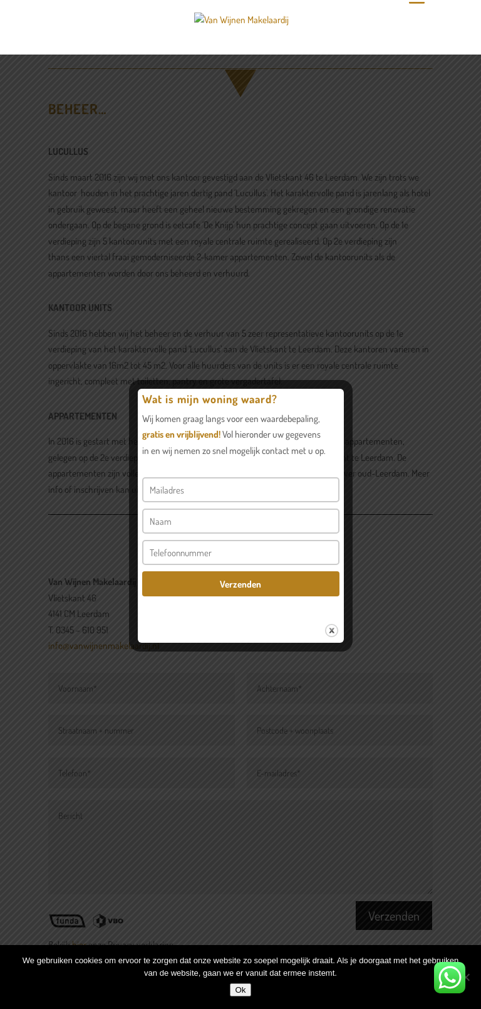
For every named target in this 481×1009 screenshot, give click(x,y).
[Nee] (465, 977)
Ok (240, 990)
